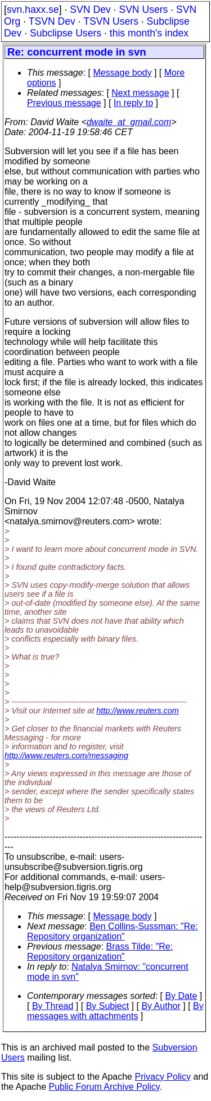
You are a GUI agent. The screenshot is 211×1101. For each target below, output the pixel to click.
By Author (160, 1006)
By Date (181, 996)
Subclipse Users (65, 33)
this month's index (149, 33)
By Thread (53, 1006)
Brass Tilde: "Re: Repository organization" (100, 951)
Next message (140, 93)
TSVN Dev (52, 21)
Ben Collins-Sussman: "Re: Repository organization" (112, 931)
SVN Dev (90, 9)
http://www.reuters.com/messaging (66, 755)
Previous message (64, 103)
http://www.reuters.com (137, 710)
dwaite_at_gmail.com (129, 122)
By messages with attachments (115, 1011)
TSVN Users (110, 21)
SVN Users (143, 9)
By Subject (107, 1006)
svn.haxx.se (33, 9)
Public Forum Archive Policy (104, 1086)
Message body (122, 72)
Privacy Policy (162, 1076)
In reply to (133, 103)
